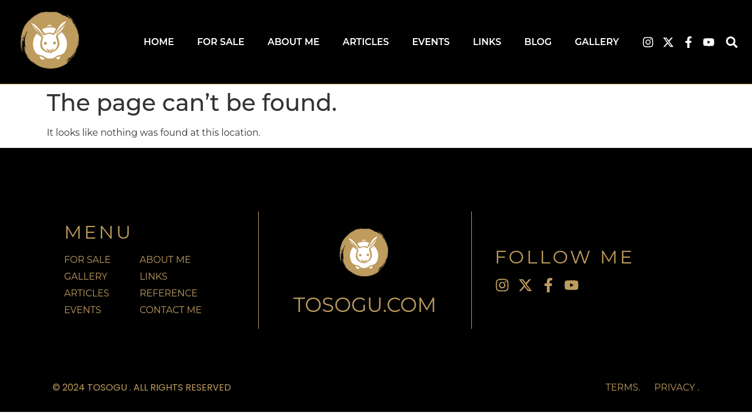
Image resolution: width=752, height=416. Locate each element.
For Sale (220, 41)
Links (487, 41)
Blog (538, 41)
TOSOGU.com (365, 304)
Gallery (597, 41)
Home (159, 41)
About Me (293, 41)
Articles (366, 41)
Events (430, 41)
